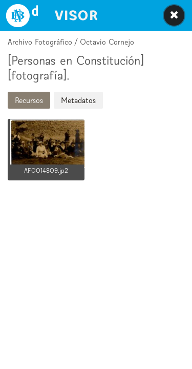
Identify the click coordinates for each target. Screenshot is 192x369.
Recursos (29, 100)
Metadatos (78, 100)
